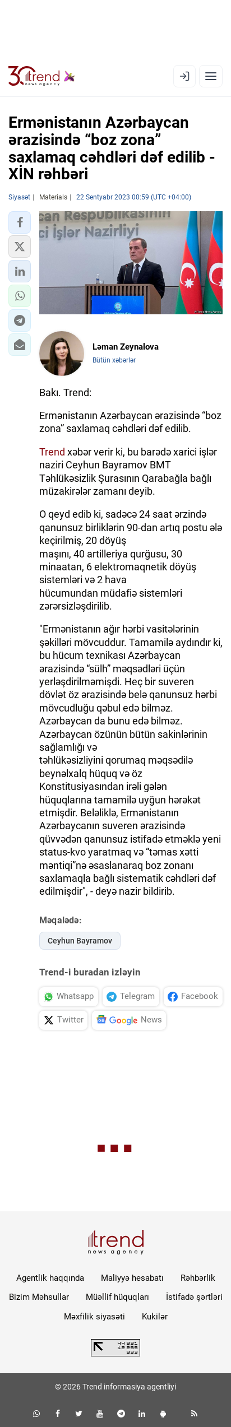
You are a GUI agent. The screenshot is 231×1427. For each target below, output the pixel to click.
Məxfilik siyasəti (94, 1317)
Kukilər (155, 1317)
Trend (52, 452)
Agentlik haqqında (50, 1278)
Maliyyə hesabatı (132, 1278)
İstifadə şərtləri (194, 1297)
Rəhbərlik (198, 1278)
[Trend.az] (41, 76)
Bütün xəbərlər (114, 360)
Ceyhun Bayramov (80, 940)
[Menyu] (211, 76)
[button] (19, 222)
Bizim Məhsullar (39, 1297)
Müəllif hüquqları (117, 1297)
